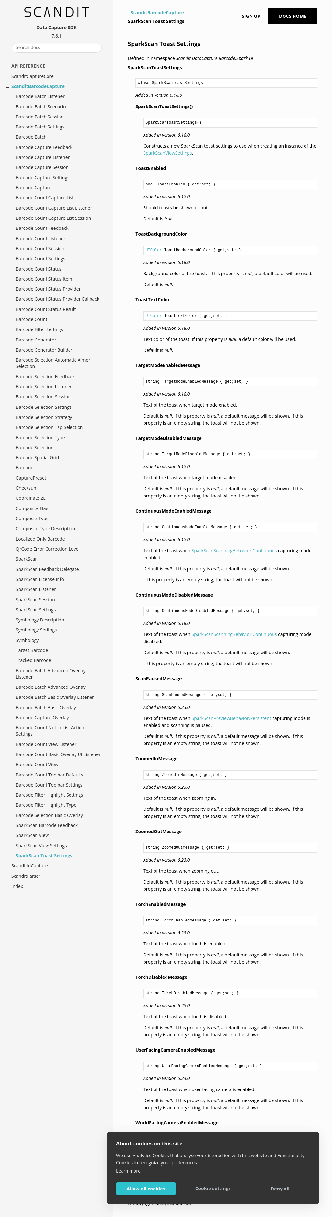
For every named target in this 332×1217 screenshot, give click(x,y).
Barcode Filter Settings (39, 329)
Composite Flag (32, 508)
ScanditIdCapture (29, 866)
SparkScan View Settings (41, 846)
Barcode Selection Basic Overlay (49, 815)
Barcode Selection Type (40, 437)
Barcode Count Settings (40, 258)
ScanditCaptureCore (32, 76)
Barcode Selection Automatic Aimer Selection (53, 363)
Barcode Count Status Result (46, 309)
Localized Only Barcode (40, 539)
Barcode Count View (37, 764)
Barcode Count (31, 319)
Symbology (27, 640)
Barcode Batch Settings (40, 127)
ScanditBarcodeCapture (38, 86)
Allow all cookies (146, 1189)
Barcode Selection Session (43, 397)
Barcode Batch (31, 137)
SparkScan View (32, 835)
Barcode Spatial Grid (37, 457)
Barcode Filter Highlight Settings (49, 795)
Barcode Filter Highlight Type (46, 805)
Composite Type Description (45, 528)
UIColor (153, 250)
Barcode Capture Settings (43, 177)
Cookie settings (213, 1188)
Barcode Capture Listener (43, 157)
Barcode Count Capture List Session (53, 218)
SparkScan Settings (36, 610)
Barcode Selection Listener (44, 387)
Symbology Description (40, 620)
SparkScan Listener (36, 589)
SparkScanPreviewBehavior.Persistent (231, 718)
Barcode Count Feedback (42, 228)
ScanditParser (25, 876)
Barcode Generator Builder (44, 350)
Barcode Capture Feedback (44, 147)
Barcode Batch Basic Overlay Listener (55, 697)
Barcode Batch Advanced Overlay (51, 687)
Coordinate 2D (31, 498)
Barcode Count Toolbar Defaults (49, 775)
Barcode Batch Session (40, 117)
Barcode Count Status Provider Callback (57, 299)
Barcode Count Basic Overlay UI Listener (58, 754)
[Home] (128, 12)
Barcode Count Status (38, 269)
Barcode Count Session (40, 248)
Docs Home (292, 16)
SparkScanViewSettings (167, 153)
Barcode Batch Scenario (41, 107)
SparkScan (27, 559)
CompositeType (32, 518)
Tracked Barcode (33, 660)
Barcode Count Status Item (44, 279)
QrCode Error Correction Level (48, 549)
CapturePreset (31, 478)
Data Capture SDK (57, 27)
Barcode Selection (35, 447)
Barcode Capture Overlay (42, 717)
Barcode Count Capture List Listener (54, 208)
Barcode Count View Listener (46, 744)
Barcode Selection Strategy (44, 417)
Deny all (280, 1189)
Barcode (24, 467)
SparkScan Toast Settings (44, 856)
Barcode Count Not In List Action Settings (50, 730)
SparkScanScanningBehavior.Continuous (234, 550)
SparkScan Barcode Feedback (47, 825)
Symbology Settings (36, 630)
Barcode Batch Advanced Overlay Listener (51, 673)
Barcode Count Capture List (45, 198)
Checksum (27, 488)
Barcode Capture (33, 187)
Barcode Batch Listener (40, 96)
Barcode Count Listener (40, 238)
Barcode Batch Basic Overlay (46, 707)
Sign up (251, 16)
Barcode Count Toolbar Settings (49, 785)
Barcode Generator (36, 340)
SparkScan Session (35, 600)
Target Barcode (32, 650)
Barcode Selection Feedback (45, 377)
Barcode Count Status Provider (48, 289)
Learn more (128, 1171)
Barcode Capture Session (42, 167)
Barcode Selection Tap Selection (49, 427)
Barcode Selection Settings (43, 407)
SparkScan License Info (40, 579)
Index (17, 886)
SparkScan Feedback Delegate (47, 569)
